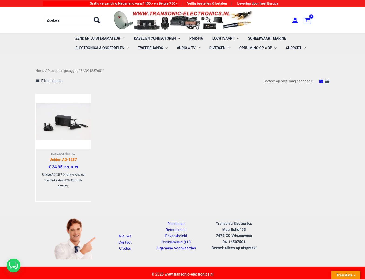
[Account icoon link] (295, 20)
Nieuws (125, 238)
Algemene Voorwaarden (176, 250)
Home (40, 71)
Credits (125, 251)
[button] (121, 38)
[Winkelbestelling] (286, 81)
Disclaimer (176, 226)
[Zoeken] (97, 20)
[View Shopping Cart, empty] (313, 20)
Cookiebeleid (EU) (176, 244)
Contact (125, 244)
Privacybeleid (176, 238)
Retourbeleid (176, 232)
